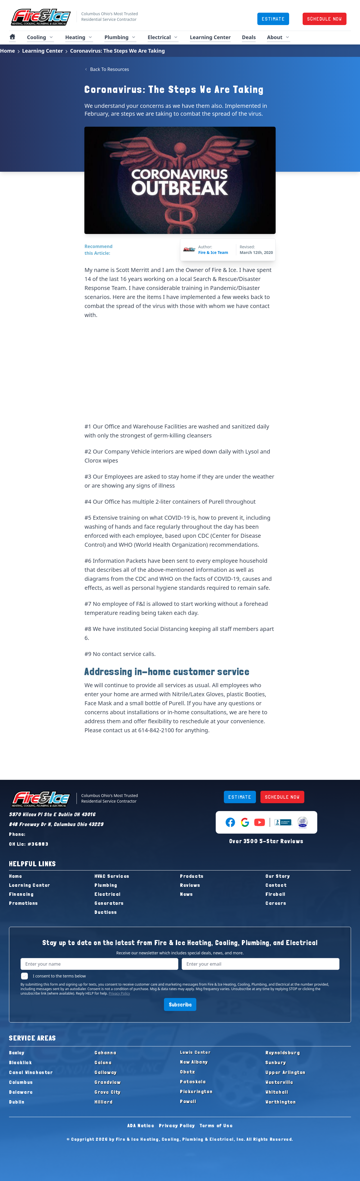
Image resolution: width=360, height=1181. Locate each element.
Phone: (17, 834)
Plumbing (105, 885)
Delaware (21, 1092)
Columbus (21, 1082)
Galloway (105, 1072)
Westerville (279, 1082)
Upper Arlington (286, 1072)
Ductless (105, 912)
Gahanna (105, 1052)
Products (192, 876)
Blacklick (20, 1062)
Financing (21, 894)
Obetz (187, 1072)
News (186, 894)
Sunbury (276, 1062)
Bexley (17, 1052)
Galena (103, 1062)
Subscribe (180, 1004)
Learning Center (210, 37)
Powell (188, 1101)
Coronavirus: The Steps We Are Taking (117, 50)
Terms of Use (216, 1125)
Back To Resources (106, 69)
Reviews (190, 885)
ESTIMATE (273, 19)
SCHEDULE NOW (324, 19)
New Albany (194, 1062)
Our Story (278, 876)
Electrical (107, 894)
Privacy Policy (119, 993)
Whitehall (277, 1092)
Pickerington (196, 1091)
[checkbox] (24, 976)
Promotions (23, 903)
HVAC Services (112, 876)
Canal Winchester (31, 1072)
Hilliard (103, 1102)
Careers (276, 903)
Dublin (17, 1102)
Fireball (275, 894)
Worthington (281, 1102)
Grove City (107, 1092)
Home (7, 50)
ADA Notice (140, 1125)
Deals (249, 37)
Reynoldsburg (283, 1052)
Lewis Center (195, 1052)
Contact (276, 885)
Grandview (107, 1082)
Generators (109, 903)
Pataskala (193, 1081)
